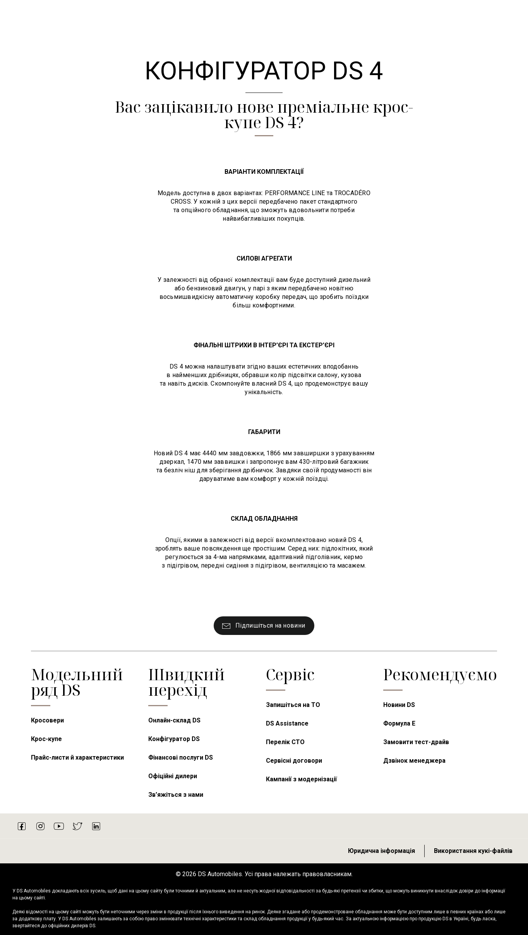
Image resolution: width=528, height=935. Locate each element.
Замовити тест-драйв (416, 742)
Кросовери (47, 720)
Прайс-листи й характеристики (77, 757)
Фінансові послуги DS (180, 757)
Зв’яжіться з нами (175, 794)
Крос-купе (46, 739)
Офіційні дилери (172, 776)
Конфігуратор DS (174, 739)
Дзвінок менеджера (414, 760)
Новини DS (399, 705)
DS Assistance (287, 723)
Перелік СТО (285, 742)
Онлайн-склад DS (174, 720)
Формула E (399, 723)
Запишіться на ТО (293, 705)
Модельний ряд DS (77, 682)
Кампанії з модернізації (301, 779)
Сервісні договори (294, 760)
